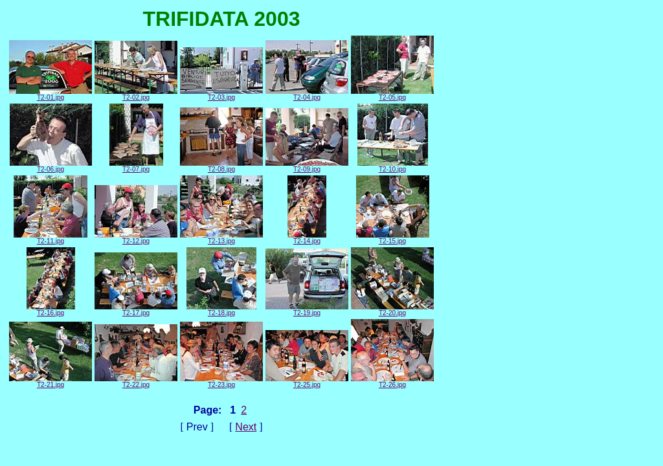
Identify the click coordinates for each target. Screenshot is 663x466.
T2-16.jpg (51, 310)
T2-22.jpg (136, 381)
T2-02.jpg (136, 94)
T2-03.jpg (221, 94)
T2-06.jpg (51, 166)
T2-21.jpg (50, 381)
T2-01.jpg (50, 94)
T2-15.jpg (392, 238)
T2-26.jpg (392, 381)
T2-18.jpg (221, 310)
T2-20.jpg (392, 310)
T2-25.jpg (306, 381)
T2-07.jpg (136, 166)
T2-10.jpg (392, 166)
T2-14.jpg (306, 238)
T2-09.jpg (306, 166)
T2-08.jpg (221, 166)
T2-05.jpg (392, 94)
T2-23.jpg (221, 381)
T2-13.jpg (221, 238)
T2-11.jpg (50, 238)
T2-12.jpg (136, 238)
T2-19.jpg (306, 310)
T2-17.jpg (136, 310)
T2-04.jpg (306, 94)
